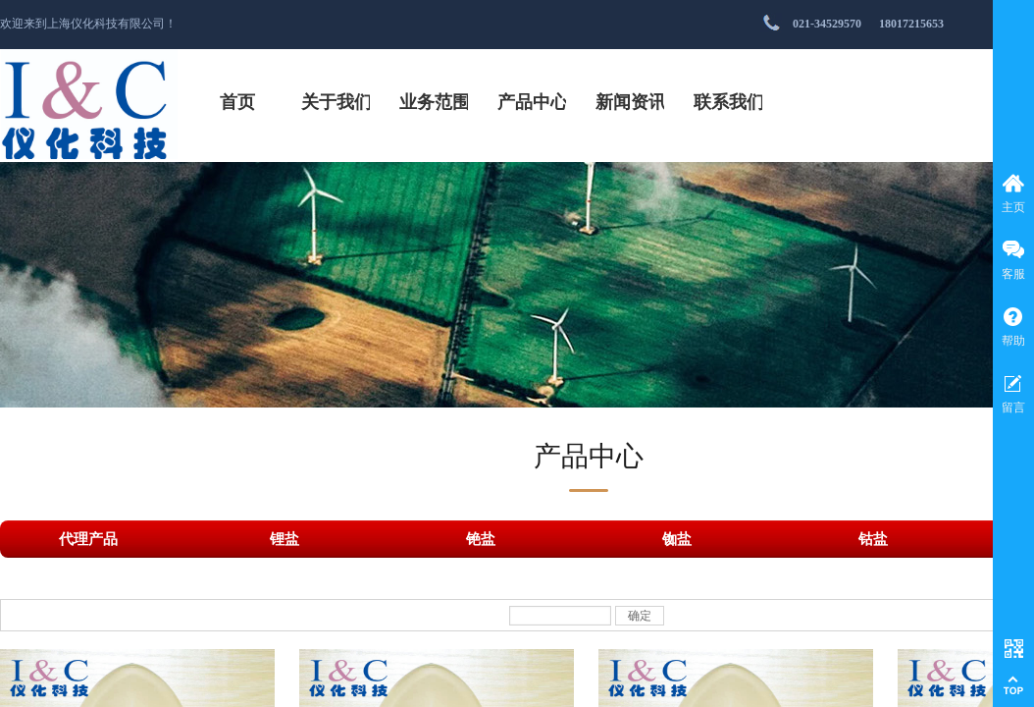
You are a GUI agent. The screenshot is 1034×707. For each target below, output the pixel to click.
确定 (639, 616)
